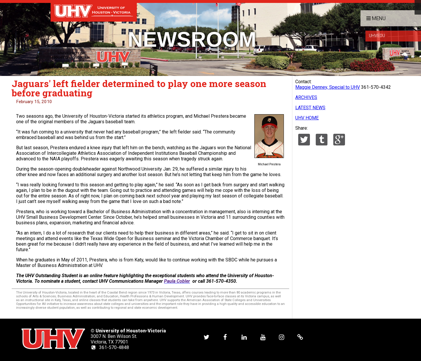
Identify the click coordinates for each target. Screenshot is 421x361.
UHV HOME (307, 118)
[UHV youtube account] (263, 337)
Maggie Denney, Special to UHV (327, 87)
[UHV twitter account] (206, 337)
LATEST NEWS (310, 107)
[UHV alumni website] (300, 337)
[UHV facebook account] (225, 337)
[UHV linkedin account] (244, 337)
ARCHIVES (306, 97)
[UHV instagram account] (281, 337)
